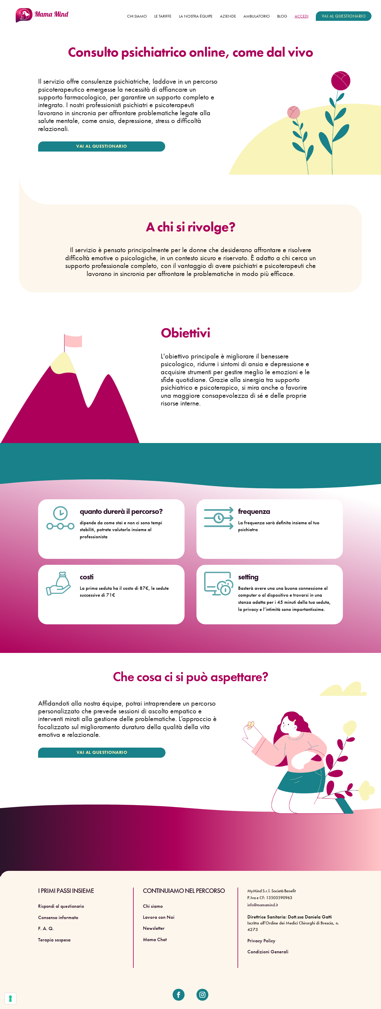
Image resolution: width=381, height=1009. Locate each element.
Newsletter (154, 928)
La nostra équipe (196, 16)
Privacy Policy (261, 940)
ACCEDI (301, 16)
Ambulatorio (256, 16)
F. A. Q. (46, 928)
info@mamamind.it (262, 904)
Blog (282, 16)
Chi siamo (137, 16)
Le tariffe (162, 16)
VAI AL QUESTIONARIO (344, 16)
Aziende (228, 16)
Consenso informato (58, 917)
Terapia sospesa (54, 939)
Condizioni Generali (267, 951)
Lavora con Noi (158, 917)
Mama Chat (155, 939)
